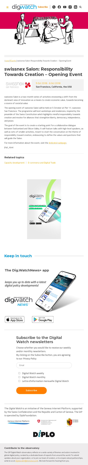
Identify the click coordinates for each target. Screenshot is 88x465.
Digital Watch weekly (31, 373)
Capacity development (14, 162)
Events (13, 60)
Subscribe (43, 7)
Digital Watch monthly (31, 377)
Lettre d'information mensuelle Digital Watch (43, 381)
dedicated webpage (57, 142)
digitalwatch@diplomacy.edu (26, 460)
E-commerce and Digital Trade (42, 162)
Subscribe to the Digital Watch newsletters (39, 340)
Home (6, 60)
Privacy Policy (29, 358)
